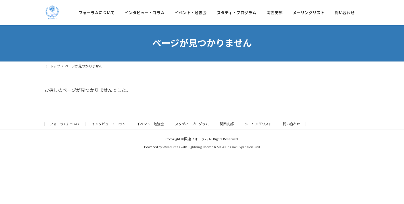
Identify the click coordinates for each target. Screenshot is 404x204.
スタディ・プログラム (192, 124)
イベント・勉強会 (150, 124)
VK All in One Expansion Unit (238, 147)
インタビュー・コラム (108, 124)
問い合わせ (291, 124)
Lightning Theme (200, 147)
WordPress (171, 147)
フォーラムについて (65, 124)
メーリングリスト (258, 124)
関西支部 (227, 124)
